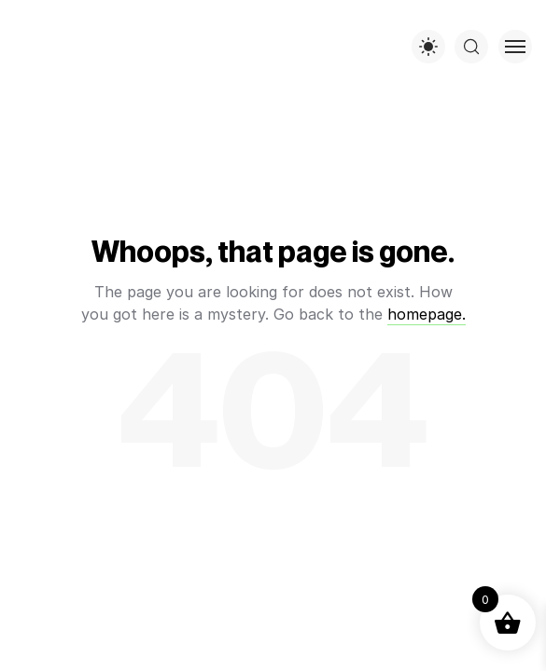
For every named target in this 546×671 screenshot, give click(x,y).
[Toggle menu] (515, 46)
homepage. (426, 314)
